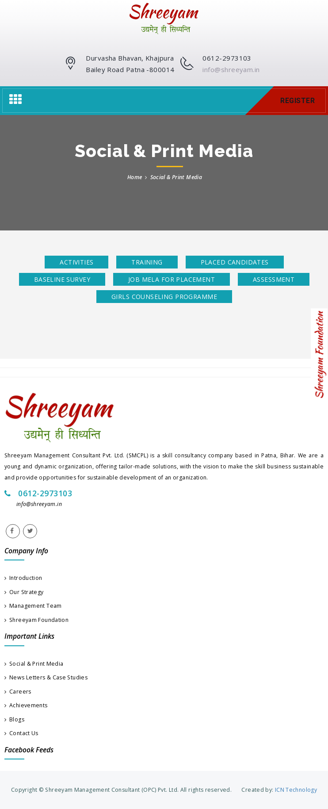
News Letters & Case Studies (46, 677)
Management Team (33, 606)
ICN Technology (295, 790)
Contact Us (21, 733)
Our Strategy (24, 592)
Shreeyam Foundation (36, 620)
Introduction (23, 578)
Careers (17, 691)
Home (134, 177)
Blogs (14, 719)
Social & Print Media (33, 663)
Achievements (26, 705)
